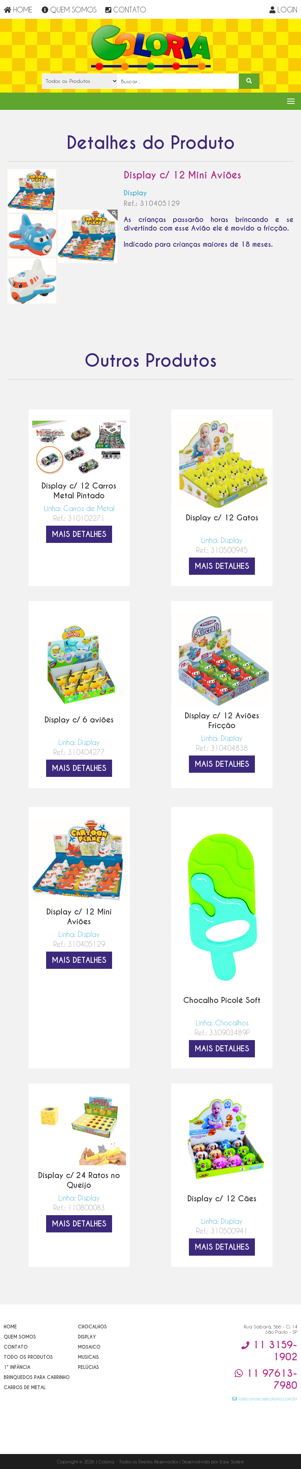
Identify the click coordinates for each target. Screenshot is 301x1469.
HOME (18, 9)
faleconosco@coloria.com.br (264, 1398)
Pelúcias (88, 1367)
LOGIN (283, 9)
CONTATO (125, 9)
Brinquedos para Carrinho (37, 1377)
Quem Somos (20, 1337)
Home (10, 1327)
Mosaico (89, 1347)
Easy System (232, 1461)
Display (87, 1337)
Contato (16, 1347)
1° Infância (17, 1367)
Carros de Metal (25, 1387)
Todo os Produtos (28, 1357)
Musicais (88, 1357)
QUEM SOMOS (69, 9)
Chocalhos (92, 1327)
